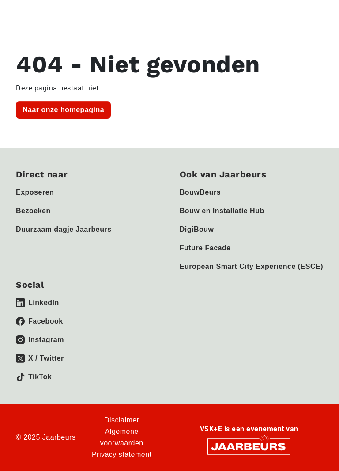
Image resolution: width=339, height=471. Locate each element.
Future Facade (205, 248)
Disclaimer (121, 420)
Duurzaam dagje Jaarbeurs (64, 229)
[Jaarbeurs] (248, 446)
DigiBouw (197, 229)
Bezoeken (33, 211)
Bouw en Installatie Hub (222, 211)
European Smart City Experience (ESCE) (251, 266)
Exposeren (35, 192)
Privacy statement (122, 454)
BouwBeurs (200, 192)
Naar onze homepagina (63, 109)
